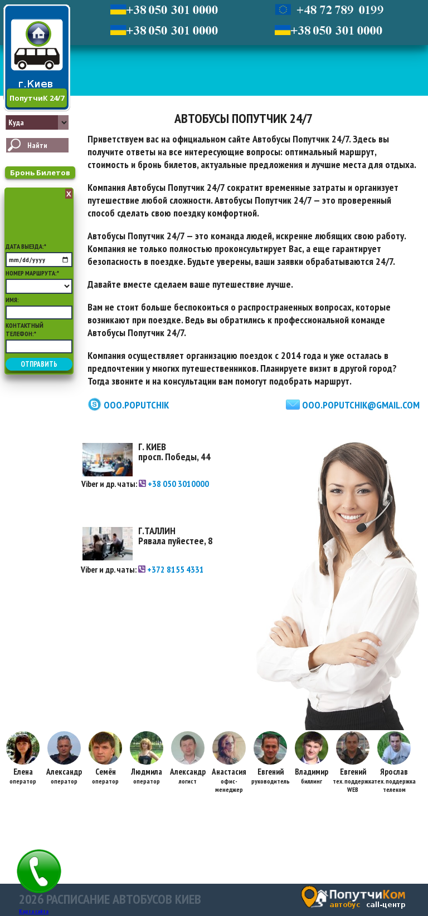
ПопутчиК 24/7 (36, 98)
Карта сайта (33, 911)
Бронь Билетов (40, 173)
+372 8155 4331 (171, 569)
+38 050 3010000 (174, 483)
